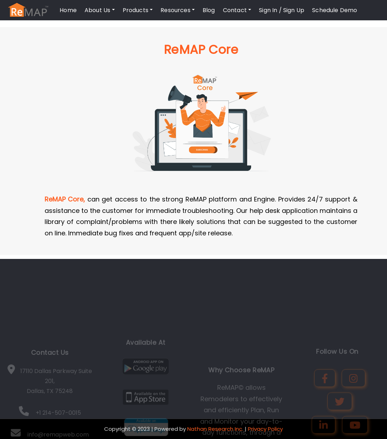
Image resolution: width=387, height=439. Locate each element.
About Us (100, 10)
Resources (178, 10)
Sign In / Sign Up (281, 10)
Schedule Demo (334, 10)
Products (138, 10)
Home (68, 10)
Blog (209, 10)
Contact (237, 10)
